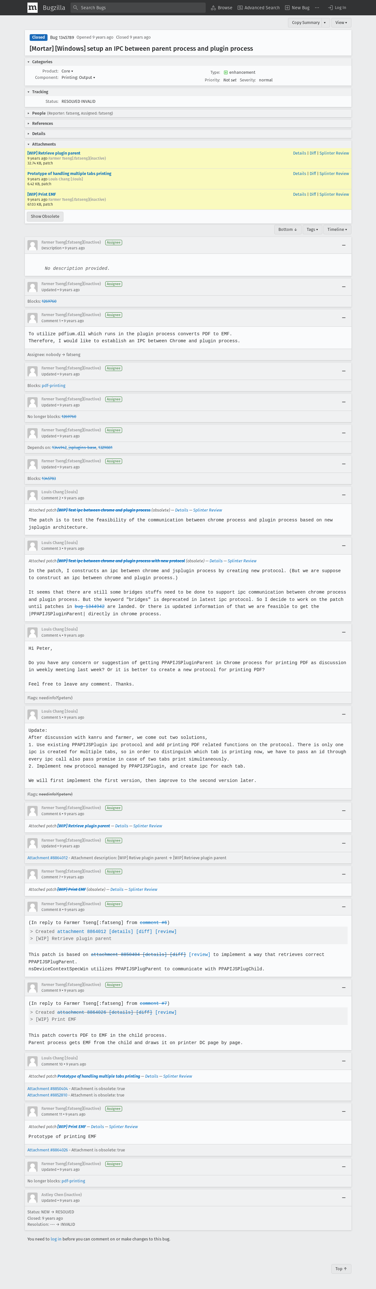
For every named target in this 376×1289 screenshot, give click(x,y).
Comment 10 (52, 1064)
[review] (164, 932)
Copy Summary (306, 22)
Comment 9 (51, 990)
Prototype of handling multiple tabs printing (69, 173)
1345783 (49, 478)
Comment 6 (51, 814)
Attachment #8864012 (47, 857)
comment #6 (151, 923)
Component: (46, 77)
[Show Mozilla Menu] (32, 8)
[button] (337, 8)
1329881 (105, 447)
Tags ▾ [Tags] (312, 229)
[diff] (143, 932)
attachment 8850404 (114, 955)
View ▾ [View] (341, 22)
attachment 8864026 (81, 1012)
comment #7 (151, 1003)
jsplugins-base (82, 447)
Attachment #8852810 (47, 1095)
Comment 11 (51, 1114)
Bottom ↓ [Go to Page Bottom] (288, 229)
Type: (215, 72)
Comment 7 (51, 877)
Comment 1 (51, 321)
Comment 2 (51, 498)
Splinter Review (334, 153)
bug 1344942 (88, 606)
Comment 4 (51, 635)
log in (56, 1239)
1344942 (59, 447)
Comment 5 (51, 717)
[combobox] (138, 8)
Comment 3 (51, 548)
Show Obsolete (45, 216)
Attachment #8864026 (47, 1150)
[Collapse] (344, 245)
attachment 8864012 (81, 932)
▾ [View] (325, 22)
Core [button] (67, 71)
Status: (52, 101)
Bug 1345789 (62, 37)
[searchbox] (138, 8)
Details (299, 153)
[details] (120, 932)
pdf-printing (53, 385)
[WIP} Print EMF (41, 194)
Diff (313, 153)
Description (51, 248)
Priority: (212, 80)
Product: (50, 71)
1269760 (49, 301)
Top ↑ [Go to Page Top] (341, 1268)
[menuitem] (221, 8)
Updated (48, 290)
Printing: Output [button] (78, 77)
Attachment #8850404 (47, 1088)
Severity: (248, 80)
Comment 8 (51, 909)
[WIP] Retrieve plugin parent (53, 153)
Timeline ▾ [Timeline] (337, 229)
